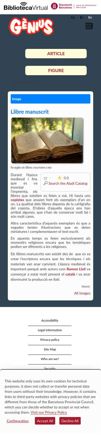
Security (49, 368)
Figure (56, 70)
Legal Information (50, 330)
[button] (90, 26)
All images (82, 293)
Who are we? (50, 359)
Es (81, 17)
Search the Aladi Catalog (68, 183)
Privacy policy (49, 340)
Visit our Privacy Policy (49, 412)
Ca (73, 17)
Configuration (18, 421)
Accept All (45, 421)
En (90, 17)
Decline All (70, 421)
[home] (30, 26)
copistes (17, 199)
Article (56, 53)
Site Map (50, 349)
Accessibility (49, 320)
